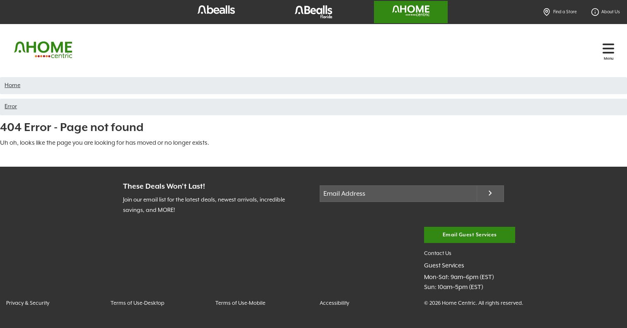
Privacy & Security (27, 303)
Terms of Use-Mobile (240, 303)
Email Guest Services (470, 235)
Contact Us (437, 253)
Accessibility (334, 303)
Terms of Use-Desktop (137, 303)
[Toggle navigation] (608, 48)
